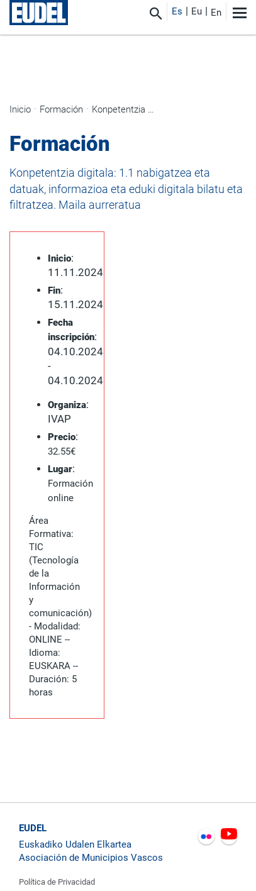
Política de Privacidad (57, 882)
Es (177, 11)
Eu (196, 11)
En (216, 12)
